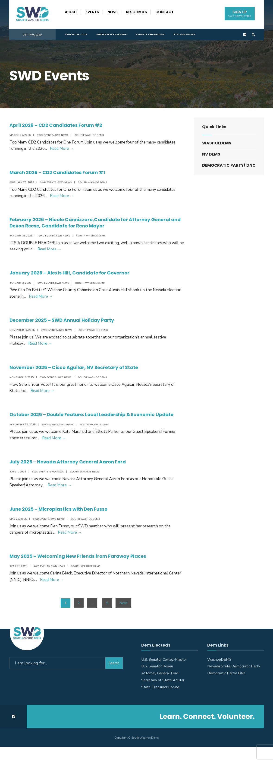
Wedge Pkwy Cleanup (111, 33)
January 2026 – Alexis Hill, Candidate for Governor (74, 275)
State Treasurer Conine (160, 702)
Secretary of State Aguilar (162, 695)
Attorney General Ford (159, 688)
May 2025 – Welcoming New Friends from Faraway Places (83, 570)
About (71, 12)
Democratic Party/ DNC (228, 165)
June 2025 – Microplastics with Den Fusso (63, 522)
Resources (136, 12)
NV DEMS (211, 154)
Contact (164, 12)
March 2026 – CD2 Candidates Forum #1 (61, 173)
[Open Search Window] (253, 34)
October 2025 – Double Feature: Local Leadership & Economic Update (88, 422)
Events (92, 12)
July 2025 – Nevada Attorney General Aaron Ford (72, 474)
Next (123, 617)
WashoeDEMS (216, 143)
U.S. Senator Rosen (157, 681)
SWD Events (45, 135)
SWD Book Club (76, 33)
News (112, 12)
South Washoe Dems (89, 135)
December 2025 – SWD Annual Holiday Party (66, 323)
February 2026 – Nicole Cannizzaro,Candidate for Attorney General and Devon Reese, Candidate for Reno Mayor (96, 224)
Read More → (62, 148)
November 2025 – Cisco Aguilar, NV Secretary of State (79, 371)
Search (114, 677)
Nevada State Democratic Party (233, 681)
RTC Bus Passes (184, 33)
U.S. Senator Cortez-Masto (163, 674)
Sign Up (239, 14)
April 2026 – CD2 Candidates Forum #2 (59, 125)
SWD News (61, 135)
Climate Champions (150, 33)
